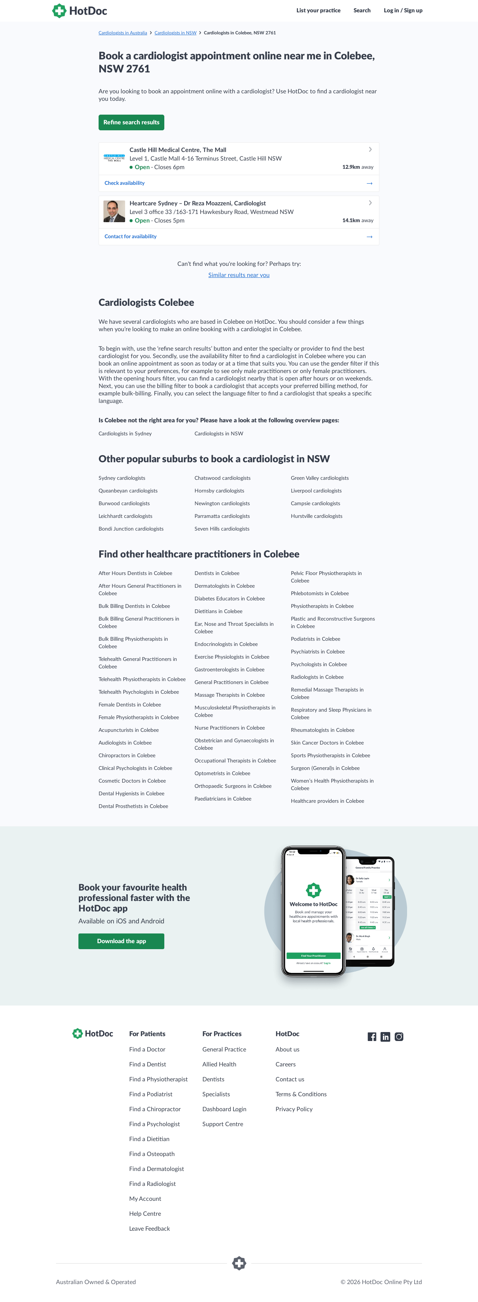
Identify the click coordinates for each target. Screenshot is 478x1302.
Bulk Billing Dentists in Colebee (134, 606)
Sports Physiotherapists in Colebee (330, 755)
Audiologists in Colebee (125, 743)
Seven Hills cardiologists (222, 529)
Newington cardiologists (222, 503)
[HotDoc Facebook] (372, 1037)
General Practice (224, 1050)
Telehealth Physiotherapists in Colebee (142, 679)
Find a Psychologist (154, 1124)
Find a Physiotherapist (158, 1079)
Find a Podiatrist (151, 1094)
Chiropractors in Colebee (127, 755)
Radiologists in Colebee (317, 677)
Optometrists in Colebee (222, 773)
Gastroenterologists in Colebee (229, 669)
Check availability (239, 183)
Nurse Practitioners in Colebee (230, 728)
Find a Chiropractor (155, 1109)
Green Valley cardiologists (320, 478)
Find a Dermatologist (156, 1169)
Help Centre (145, 1214)
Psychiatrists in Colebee (318, 652)
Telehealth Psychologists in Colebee (139, 692)
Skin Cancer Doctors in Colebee (327, 743)
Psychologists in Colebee (319, 664)
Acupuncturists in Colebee (129, 730)
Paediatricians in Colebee (223, 799)
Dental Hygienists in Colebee (131, 793)
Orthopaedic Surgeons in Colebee (233, 786)
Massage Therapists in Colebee (230, 695)
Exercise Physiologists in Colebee (232, 657)
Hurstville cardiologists (316, 516)
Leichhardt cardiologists (125, 516)
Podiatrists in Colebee (315, 639)
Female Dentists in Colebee (130, 705)
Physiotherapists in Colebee (322, 606)
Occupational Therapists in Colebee (235, 761)
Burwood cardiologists (124, 503)
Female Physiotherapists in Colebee (139, 717)
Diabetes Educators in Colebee (230, 599)
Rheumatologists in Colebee (322, 730)
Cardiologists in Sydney (125, 433)
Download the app (121, 941)
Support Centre (222, 1124)
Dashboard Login (224, 1109)
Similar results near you (239, 275)
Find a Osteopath (152, 1154)
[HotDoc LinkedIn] (385, 1037)
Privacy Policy (294, 1109)
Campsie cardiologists (315, 503)
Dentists (213, 1079)
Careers (286, 1065)
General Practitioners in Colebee (232, 682)
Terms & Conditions (301, 1094)
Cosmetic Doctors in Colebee (132, 781)
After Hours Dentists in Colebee (135, 573)
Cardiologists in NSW (175, 33)
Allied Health (219, 1065)
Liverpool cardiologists (316, 491)
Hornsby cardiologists (219, 491)
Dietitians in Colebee (218, 611)
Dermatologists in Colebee (225, 586)
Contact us (290, 1079)
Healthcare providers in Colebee (327, 801)
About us (287, 1050)
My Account (145, 1199)
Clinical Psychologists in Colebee (135, 768)
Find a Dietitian (149, 1139)
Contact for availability (239, 236)
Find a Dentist (147, 1065)
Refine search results (131, 122)
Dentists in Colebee (217, 573)
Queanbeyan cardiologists (128, 491)
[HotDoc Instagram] (399, 1037)
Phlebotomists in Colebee (320, 593)
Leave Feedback (149, 1229)
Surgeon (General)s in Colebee (325, 768)
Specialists (216, 1094)
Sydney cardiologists (122, 478)
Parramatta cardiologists (222, 516)
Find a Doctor (147, 1050)
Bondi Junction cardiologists (131, 529)
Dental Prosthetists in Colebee (133, 806)
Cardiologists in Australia (123, 33)
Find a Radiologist (152, 1184)
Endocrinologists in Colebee (226, 644)
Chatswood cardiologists (223, 478)
